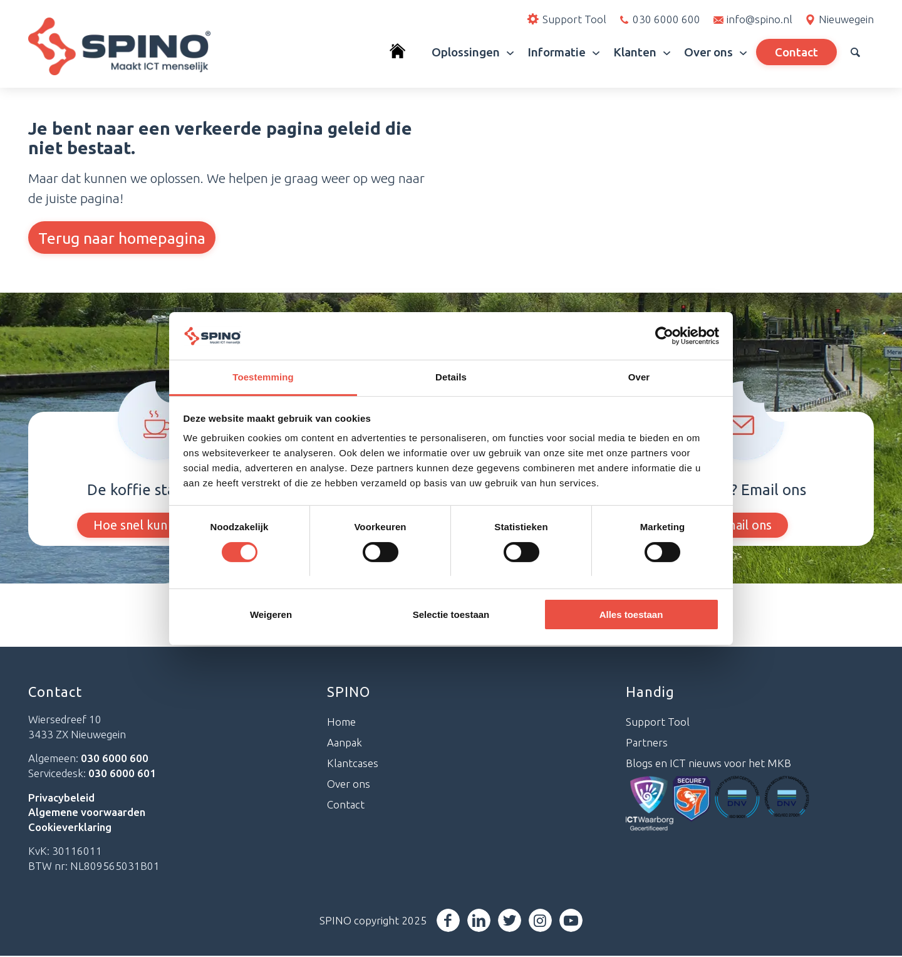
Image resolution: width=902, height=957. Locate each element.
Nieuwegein (846, 19)
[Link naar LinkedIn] (478, 921)
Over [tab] (639, 377)
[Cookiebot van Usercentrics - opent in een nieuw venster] (664, 336)
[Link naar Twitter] (509, 921)
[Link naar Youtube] (571, 921)
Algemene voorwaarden (86, 812)
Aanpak (344, 743)
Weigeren (271, 614)
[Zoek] (855, 52)
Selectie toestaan (451, 614)
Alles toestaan (631, 614)
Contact (346, 805)
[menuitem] (404, 52)
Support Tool (658, 723)
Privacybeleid (61, 798)
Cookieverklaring (69, 828)
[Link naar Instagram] (540, 921)
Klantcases (352, 764)
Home (341, 723)
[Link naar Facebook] (448, 921)
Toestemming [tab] (263, 377)
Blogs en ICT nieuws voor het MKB (708, 764)
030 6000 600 (666, 19)
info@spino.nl (759, 19)
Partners (647, 743)
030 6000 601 (122, 774)
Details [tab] (451, 377)
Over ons (348, 784)
